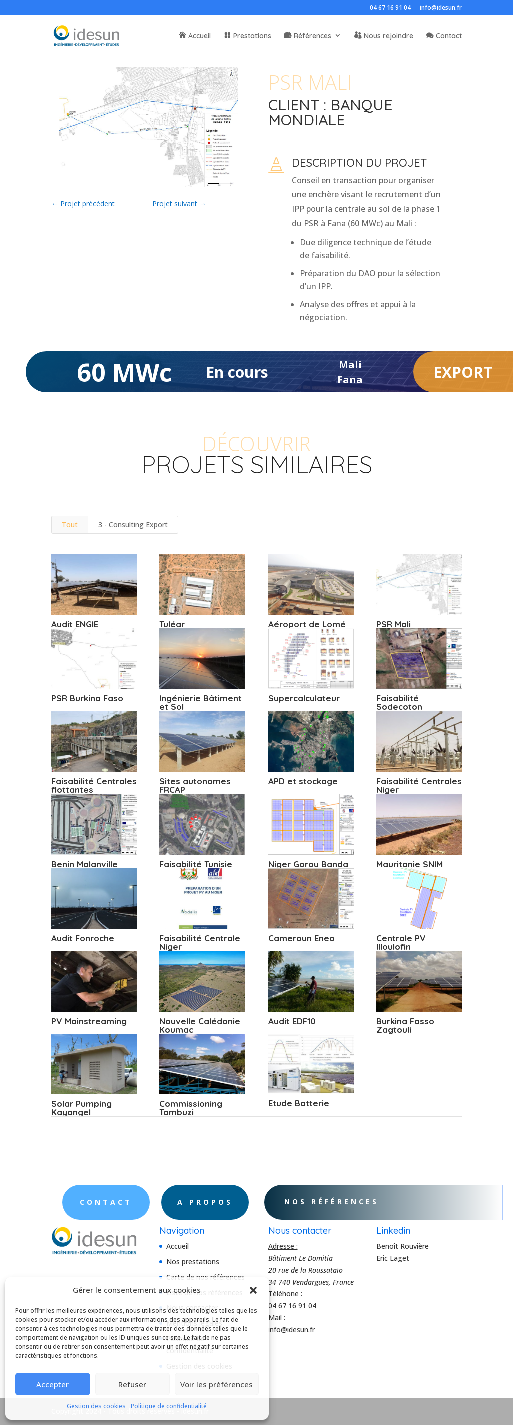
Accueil (199, 36)
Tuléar (172, 624)
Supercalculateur (303, 698)
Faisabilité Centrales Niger (418, 785)
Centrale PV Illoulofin (400, 942)
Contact (449, 36)
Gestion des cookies (96, 1406)
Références (312, 36)
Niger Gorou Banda (308, 864)
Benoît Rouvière (402, 1246)
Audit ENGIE (74, 624)
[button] (253, 1290)
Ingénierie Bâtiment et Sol (200, 702)
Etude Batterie (298, 1103)
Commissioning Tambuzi (190, 1107)
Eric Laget (392, 1258)
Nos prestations (192, 1261)
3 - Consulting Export (133, 524)
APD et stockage (302, 781)
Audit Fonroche (82, 938)
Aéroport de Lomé (306, 624)
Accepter (52, 1384)
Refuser (132, 1384)
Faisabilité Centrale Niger (199, 942)
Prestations (252, 36)
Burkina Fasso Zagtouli (405, 1025)
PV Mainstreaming (89, 1021)
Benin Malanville (84, 864)
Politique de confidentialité (169, 1406)
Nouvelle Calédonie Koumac (199, 1025)
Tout (70, 524)
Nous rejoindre (388, 36)
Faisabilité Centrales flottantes (94, 785)
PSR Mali (393, 624)
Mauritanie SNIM (409, 864)
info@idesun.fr (441, 8)
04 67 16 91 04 (390, 8)
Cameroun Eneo (301, 938)
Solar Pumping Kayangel (81, 1107)
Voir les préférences (216, 1384)
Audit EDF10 (291, 1021)
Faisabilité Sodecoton (399, 702)
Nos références (353, 1201)
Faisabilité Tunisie (195, 864)
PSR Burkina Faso (87, 698)
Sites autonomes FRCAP (195, 785)
